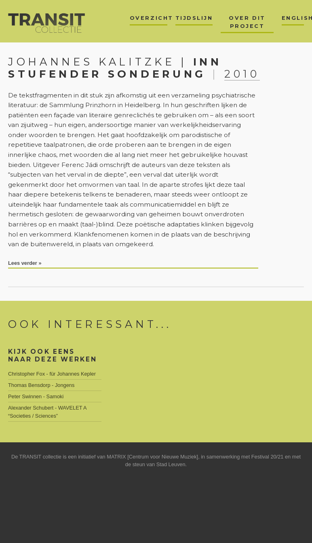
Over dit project (247, 22)
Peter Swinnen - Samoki (35, 396)
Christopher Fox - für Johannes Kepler (52, 374)
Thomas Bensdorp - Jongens (41, 385)
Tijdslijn (194, 18)
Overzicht (148, 18)
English (293, 18)
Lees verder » (25, 263)
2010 (242, 74)
